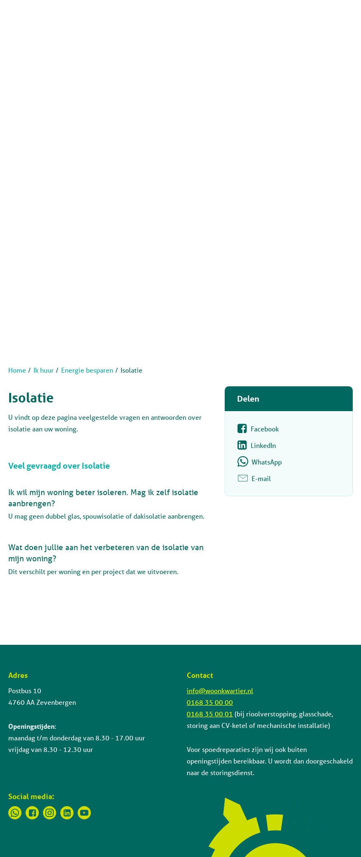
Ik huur (43, 370)
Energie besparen (87, 370)
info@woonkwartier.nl (220, 690)
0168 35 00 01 (210, 713)
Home (17, 370)
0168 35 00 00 (210, 702)
